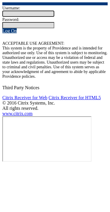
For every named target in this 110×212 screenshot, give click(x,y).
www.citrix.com (17, 113)
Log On (9, 30)
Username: (11, 8)
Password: (10, 19)
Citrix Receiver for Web (24, 97)
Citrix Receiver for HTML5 (74, 97)
